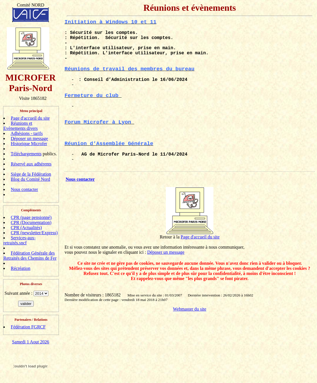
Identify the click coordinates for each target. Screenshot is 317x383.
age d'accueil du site (201, 236)
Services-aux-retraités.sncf (19, 240)
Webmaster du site (189, 309)
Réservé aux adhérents (31, 164)
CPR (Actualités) (26, 227)
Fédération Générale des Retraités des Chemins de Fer (30, 256)
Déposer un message (29, 138)
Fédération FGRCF (28, 326)
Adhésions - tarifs (26, 133)
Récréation (20, 268)
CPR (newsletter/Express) (34, 232)
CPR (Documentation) (31, 222)
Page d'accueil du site (30, 118)
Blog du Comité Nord (30, 179)
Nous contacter (24, 189)
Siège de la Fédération (31, 174)
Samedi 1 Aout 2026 (30, 341)
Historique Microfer (29, 143)
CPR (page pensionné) (31, 217)
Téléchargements (26, 153)
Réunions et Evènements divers (20, 126)
